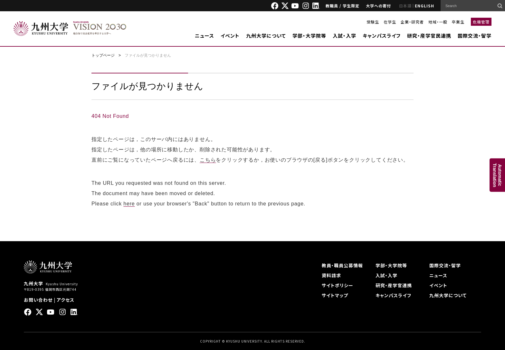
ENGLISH (424, 5)
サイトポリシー (337, 285)
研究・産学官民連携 (429, 35)
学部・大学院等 (309, 35)
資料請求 (331, 275)
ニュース (204, 35)
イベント (230, 35)
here (129, 203)
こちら (208, 160)
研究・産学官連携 (394, 285)
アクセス (65, 300)
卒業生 (458, 21)
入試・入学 (344, 35)
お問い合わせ (38, 300)
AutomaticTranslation (497, 175)
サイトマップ (335, 295)
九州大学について (266, 35)
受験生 (373, 21)
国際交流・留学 (474, 35)
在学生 (390, 21)
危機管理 (481, 21)
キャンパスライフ (382, 35)
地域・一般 (437, 21)
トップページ (103, 55)
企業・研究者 (412, 21)
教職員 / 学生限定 (342, 5)
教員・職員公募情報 (342, 265)
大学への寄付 (378, 5)
